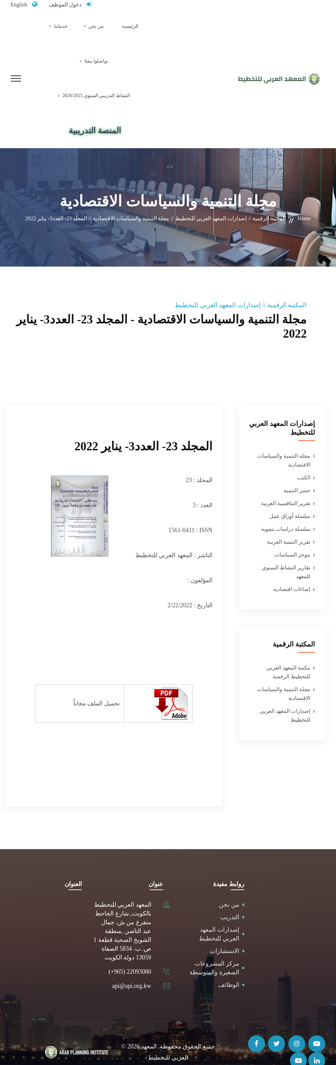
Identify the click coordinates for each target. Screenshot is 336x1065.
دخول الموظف (69, 4)
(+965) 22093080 (130, 954)
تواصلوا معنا (54, 28)
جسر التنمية (297, 473)
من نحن (117, 28)
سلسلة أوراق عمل (289, 498)
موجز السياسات (292, 537)
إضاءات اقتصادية (291, 571)
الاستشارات (224, 933)
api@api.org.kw (131, 968)
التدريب (229, 899)
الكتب (303, 460)
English (20, 4)
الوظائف (228, 967)
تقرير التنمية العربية (288, 524)
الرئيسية (143, 28)
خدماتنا (87, 28)
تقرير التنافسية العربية (285, 486)
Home (304, 201)
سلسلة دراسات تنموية (285, 511)
